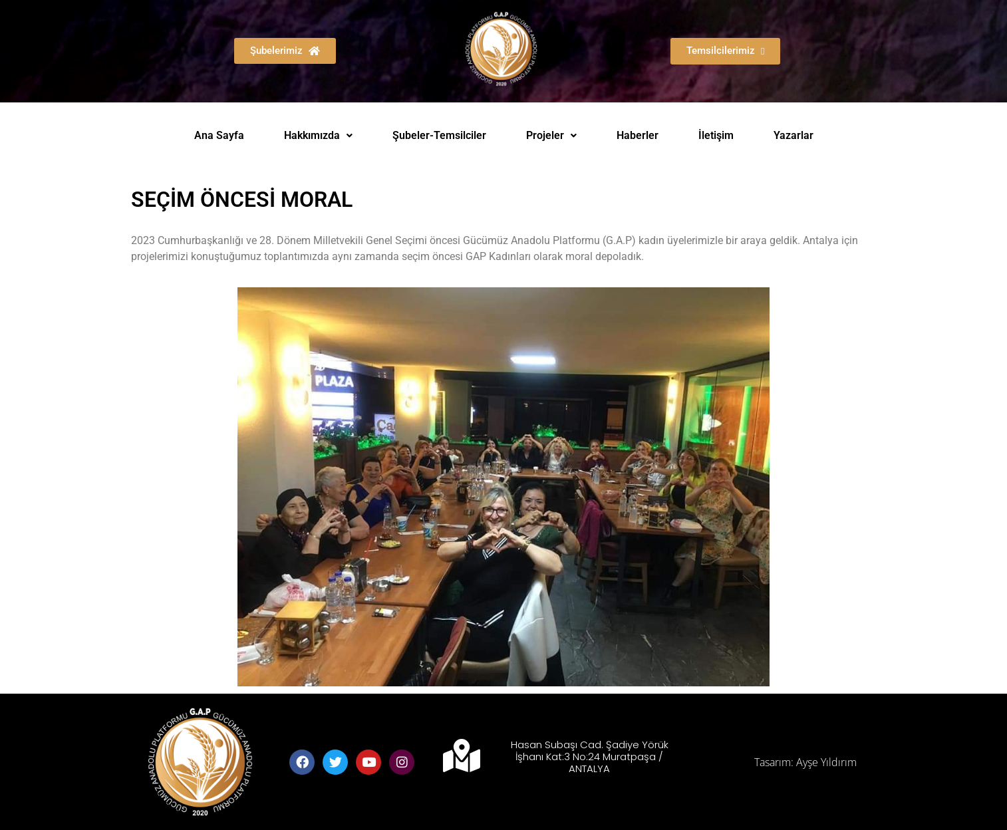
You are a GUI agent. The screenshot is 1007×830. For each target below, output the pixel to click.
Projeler (551, 135)
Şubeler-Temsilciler (439, 135)
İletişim (716, 135)
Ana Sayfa (219, 135)
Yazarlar (793, 135)
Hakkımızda (318, 135)
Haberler (637, 135)
